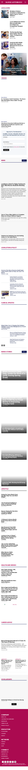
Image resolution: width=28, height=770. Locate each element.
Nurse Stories (4, 97)
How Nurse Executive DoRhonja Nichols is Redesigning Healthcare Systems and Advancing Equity (13, 124)
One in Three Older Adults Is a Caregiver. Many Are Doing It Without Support (12, 215)
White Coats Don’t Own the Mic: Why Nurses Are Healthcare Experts (6, 665)
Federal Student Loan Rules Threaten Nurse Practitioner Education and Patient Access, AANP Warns (17, 278)
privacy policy (16, 146)
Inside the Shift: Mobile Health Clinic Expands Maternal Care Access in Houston (16, 45)
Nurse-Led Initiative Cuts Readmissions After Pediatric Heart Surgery (14, 70)
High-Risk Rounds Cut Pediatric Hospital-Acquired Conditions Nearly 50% (17, 340)
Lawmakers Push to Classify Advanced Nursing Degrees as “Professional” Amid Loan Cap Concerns (17, 286)
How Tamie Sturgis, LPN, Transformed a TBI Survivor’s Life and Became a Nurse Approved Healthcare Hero (9, 572)
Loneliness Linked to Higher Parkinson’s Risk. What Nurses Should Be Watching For (13, 185)
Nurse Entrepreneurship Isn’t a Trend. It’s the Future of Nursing (13, 645)
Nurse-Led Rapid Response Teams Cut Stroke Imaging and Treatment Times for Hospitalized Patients (18, 333)
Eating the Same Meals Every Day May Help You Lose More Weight (9, 496)
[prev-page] (2, 298)
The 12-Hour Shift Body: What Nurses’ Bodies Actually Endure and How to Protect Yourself (9, 545)
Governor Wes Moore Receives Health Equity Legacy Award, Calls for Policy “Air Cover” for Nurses (12, 271)
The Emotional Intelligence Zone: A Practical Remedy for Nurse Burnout (9, 504)
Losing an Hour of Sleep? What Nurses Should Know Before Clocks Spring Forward (8, 537)
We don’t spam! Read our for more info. (14, 146)
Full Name (5, 137)
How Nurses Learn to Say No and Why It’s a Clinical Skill (20, 665)
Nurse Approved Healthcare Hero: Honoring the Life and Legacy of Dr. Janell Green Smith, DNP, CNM (9, 590)
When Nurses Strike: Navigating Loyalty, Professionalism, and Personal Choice (7, 554)
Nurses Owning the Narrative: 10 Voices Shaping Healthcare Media (9, 512)
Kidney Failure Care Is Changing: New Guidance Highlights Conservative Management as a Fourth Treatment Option (13, 326)
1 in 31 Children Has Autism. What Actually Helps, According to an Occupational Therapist (17, 24)
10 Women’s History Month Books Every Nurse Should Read (9, 521)
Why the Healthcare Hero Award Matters (8, 581)
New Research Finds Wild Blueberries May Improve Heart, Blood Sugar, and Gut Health (9, 529)
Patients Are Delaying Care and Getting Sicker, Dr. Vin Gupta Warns (12, 236)
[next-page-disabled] (4, 298)
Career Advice (4, 662)
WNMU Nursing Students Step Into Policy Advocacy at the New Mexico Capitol (18, 293)
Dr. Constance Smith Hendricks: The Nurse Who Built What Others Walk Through (13, 99)
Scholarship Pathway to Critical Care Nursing (12, 703)
